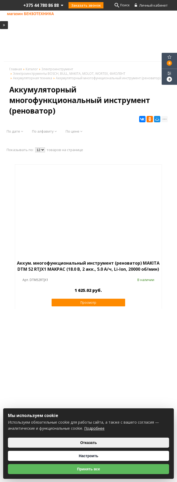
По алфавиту (44, 131)
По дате (15, 131)
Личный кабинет (151, 5)
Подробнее (94, 428)
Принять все (88, 469)
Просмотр (88, 302)
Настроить (88, 456)
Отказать (88, 443)
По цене (74, 131)
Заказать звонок (86, 5)
